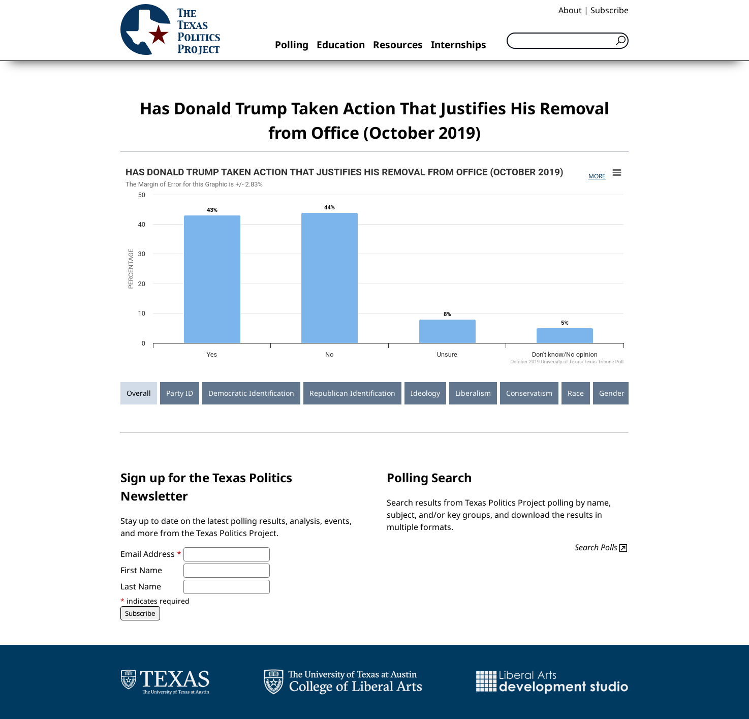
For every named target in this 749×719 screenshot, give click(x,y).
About (570, 10)
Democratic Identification (251, 393)
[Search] (568, 41)
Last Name (140, 586)
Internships (458, 44)
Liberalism (473, 393)
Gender (612, 393)
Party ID (179, 393)
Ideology (425, 393)
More (597, 176)
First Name (141, 570)
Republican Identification (352, 393)
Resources (398, 44)
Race (576, 393)
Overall (139, 393)
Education (341, 44)
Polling (291, 44)
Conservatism (529, 393)
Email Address (150, 553)
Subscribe (609, 10)
